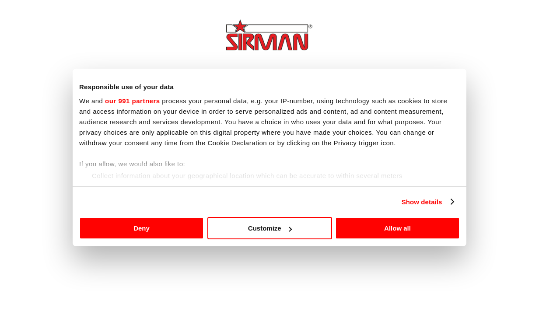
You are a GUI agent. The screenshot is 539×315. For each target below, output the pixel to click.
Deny (141, 228)
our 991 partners (132, 101)
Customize (270, 228)
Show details (422, 202)
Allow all (397, 228)
